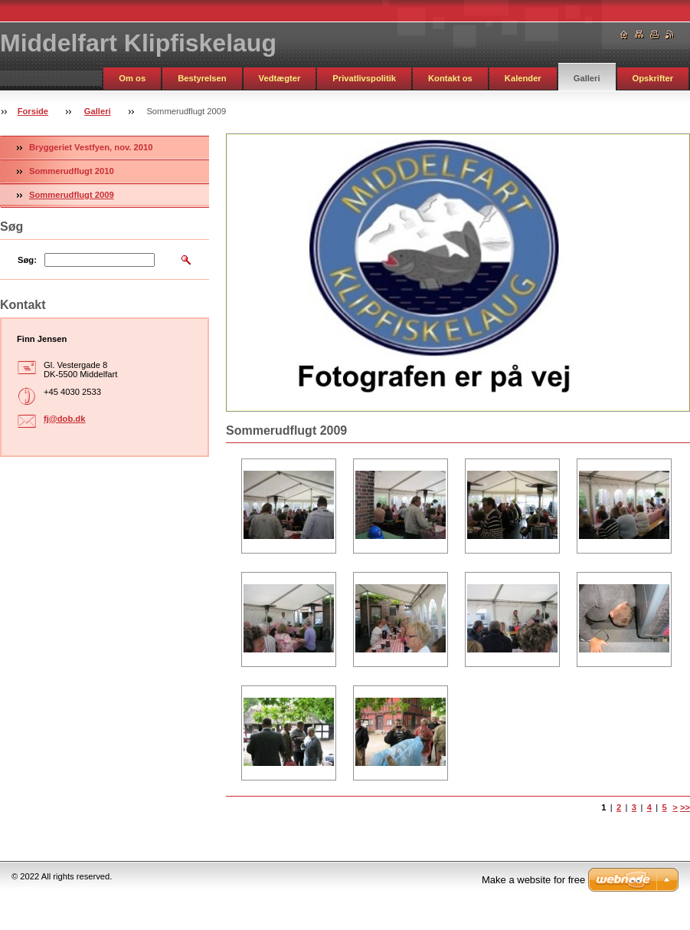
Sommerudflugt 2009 (71, 194)
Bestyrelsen (202, 78)
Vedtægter (280, 78)
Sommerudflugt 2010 (71, 171)
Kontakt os (450, 78)
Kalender (523, 78)
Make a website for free (533, 880)
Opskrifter (653, 78)
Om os (132, 78)
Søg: (27, 260)
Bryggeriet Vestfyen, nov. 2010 (90, 147)
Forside (33, 111)
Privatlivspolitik (364, 78)
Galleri (587, 78)
